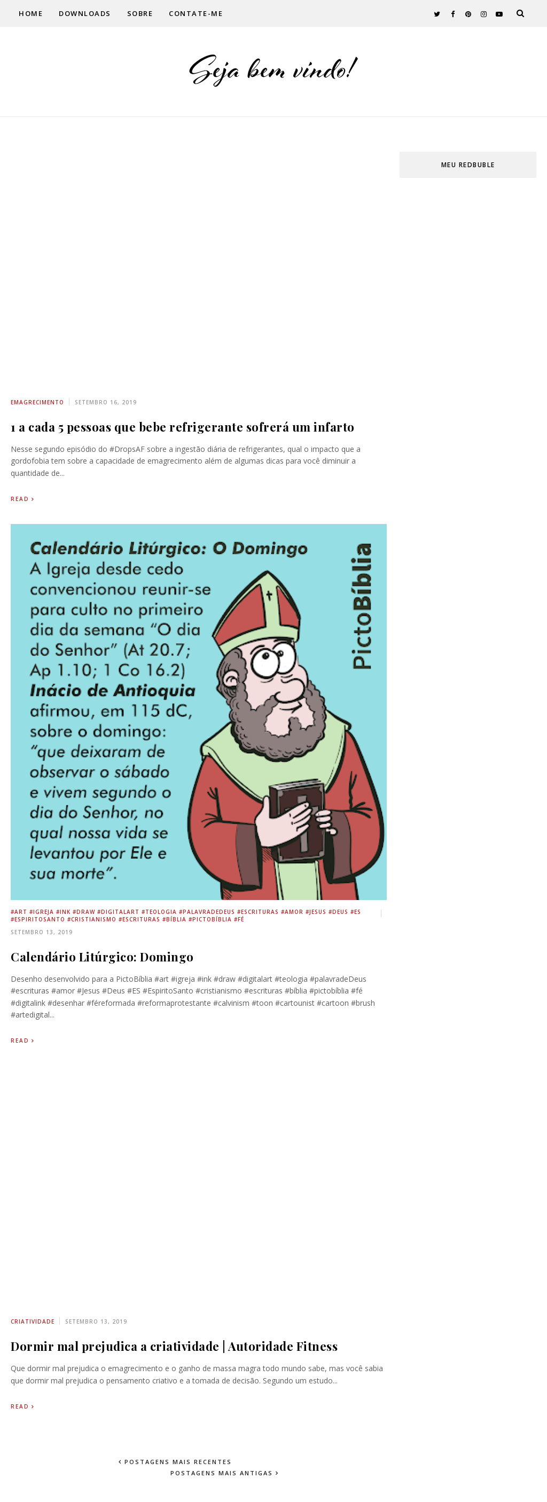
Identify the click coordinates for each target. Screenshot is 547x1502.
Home (31, 13)
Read (20, 499)
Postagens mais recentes (177, 1462)
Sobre (140, 13)
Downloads (85, 13)
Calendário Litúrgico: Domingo (102, 957)
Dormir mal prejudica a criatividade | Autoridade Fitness (174, 1346)
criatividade (32, 1321)
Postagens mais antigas (223, 1473)
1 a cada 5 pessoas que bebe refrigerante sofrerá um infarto (183, 427)
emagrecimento (37, 402)
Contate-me (196, 13)
